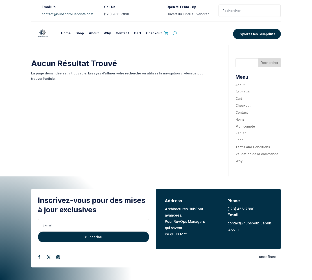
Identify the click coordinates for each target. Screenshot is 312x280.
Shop (80, 33)
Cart (137, 33)
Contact (122, 33)
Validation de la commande (257, 154)
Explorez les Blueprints (256, 34)
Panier (241, 133)
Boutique (243, 92)
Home (66, 33)
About (94, 33)
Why (107, 33)
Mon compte (245, 126)
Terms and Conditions (253, 147)
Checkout (154, 33)
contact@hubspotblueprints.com (67, 14)
